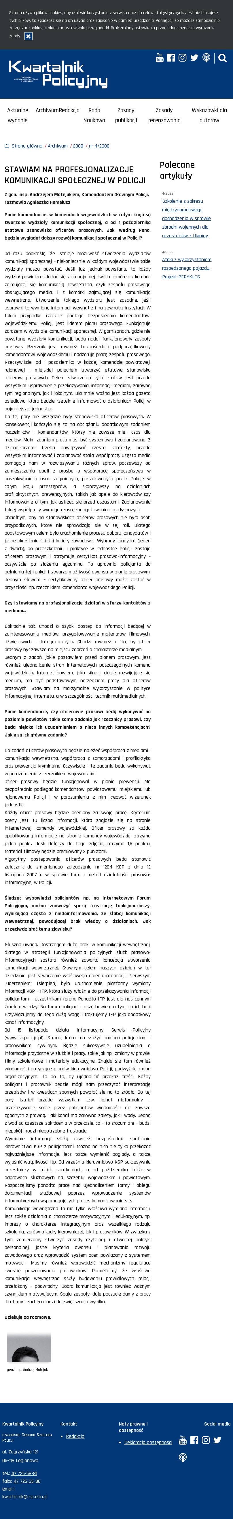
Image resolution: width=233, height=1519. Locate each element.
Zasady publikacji (126, 115)
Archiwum (47, 110)
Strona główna (27, 146)
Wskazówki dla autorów (209, 115)
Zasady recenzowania (164, 115)
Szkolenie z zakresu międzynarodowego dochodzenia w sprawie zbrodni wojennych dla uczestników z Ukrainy (186, 218)
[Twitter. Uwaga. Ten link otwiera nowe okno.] (194, 58)
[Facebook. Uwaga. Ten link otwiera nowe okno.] (171, 58)
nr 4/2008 (99, 146)
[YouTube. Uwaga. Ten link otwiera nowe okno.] (159, 58)
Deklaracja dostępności (148, 1442)
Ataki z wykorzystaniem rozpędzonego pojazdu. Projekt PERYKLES (186, 268)
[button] (222, 58)
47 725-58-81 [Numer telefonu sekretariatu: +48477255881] (24, 1473)
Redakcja (69, 110)
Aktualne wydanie (17, 115)
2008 (78, 146)
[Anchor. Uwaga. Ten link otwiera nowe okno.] (206, 58)
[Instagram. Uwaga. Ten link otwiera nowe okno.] (182, 58)
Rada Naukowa (94, 115)
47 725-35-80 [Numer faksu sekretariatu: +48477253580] (27, 1481)
